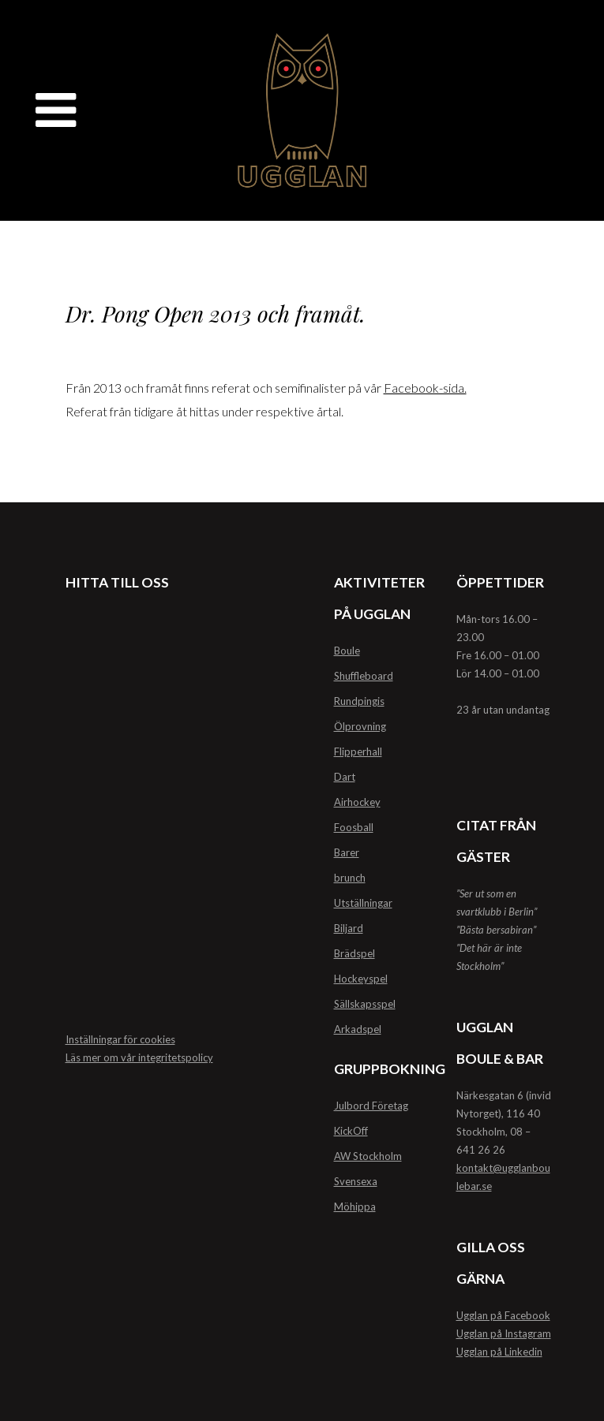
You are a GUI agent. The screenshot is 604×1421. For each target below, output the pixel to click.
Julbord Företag (371, 1105)
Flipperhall (358, 751)
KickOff (351, 1130)
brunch (350, 877)
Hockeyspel (361, 978)
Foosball (353, 827)
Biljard (348, 928)
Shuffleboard (363, 675)
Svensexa (355, 1181)
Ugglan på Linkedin (499, 1351)
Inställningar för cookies (120, 1039)
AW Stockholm (368, 1156)
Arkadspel (357, 1029)
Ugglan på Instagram (503, 1333)
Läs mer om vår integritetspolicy (139, 1057)
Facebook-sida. (425, 387)
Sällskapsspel (365, 1004)
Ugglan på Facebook (503, 1315)
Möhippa (355, 1206)
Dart (344, 776)
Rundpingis (359, 701)
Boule (347, 650)
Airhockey (357, 802)
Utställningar (363, 903)
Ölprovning (360, 726)
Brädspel (354, 953)
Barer (346, 852)
